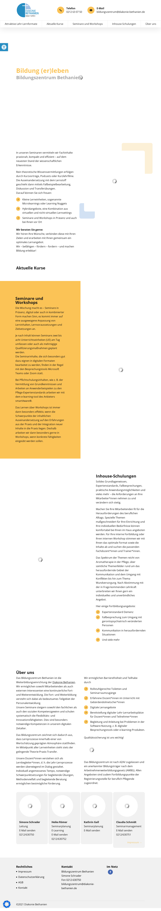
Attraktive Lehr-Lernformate (21, 27)
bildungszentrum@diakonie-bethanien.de (121, 11)
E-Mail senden (27, 833)
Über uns (150, 27)
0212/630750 (26, 838)
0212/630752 (59, 842)
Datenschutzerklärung (31, 880)
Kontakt (22, 890)
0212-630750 (73, 883)
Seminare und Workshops (88, 27)
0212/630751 (124, 838)
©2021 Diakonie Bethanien (31, 907)
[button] (4, 47)
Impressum (25, 874)
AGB (20, 885)
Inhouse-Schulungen (124, 27)
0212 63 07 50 (74, 11)
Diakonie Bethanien (63, 685)
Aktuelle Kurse (55, 27)
